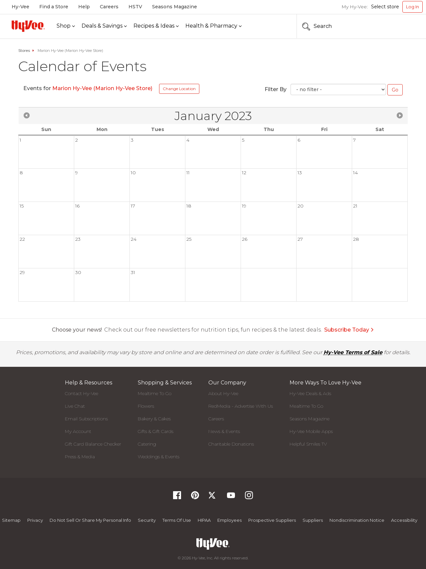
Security (147, 520)
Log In (412, 6)
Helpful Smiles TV (308, 444)
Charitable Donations (231, 444)
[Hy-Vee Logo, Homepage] (28, 26)
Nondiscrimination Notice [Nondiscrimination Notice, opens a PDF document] (356, 520)
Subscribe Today (349, 330)
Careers (109, 7)
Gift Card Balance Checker (93, 444)
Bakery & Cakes (154, 419)
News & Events (224, 431)
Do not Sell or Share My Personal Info (90, 520)
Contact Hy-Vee (81, 393)
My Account (78, 431)
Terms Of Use (176, 520)
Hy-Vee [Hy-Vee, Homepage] (20, 7)
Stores (24, 50)
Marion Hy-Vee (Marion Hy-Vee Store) (102, 88)
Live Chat (75, 406)
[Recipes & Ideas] (156, 26)
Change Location (179, 88)
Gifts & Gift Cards (155, 431)
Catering (147, 444)
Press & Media (80, 457)
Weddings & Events (158, 457)
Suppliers (313, 520)
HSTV (135, 7)
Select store (385, 7)
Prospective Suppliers (272, 520)
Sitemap (11, 520)
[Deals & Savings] (104, 26)
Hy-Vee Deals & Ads (310, 393)
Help (84, 7)
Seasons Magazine (174, 7)
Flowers (146, 406)
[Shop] (65, 26)
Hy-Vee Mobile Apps (311, 431)
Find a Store (53, 7)
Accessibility (404, 520)
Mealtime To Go (154, 393)
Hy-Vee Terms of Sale (352, 352)
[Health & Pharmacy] (213, 26)
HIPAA (204, 520)
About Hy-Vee (223, 393)
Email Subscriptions (86, 419)
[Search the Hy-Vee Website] (402, 26)
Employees (229, 520)
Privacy (35, 520)
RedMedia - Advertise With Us (240, 406)
